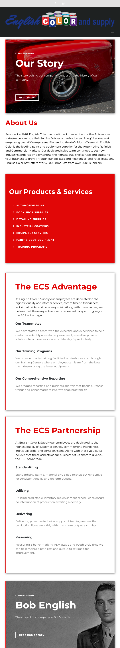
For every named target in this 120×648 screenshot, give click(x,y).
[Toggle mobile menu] (113, 31)
